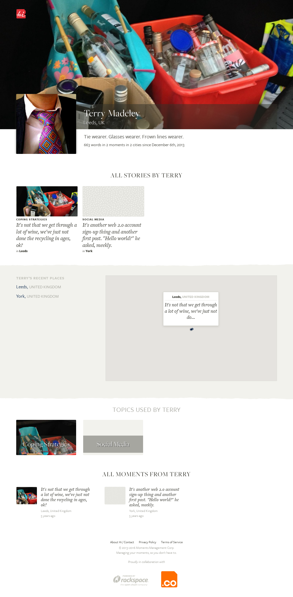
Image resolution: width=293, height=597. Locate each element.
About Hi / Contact (122, 542)
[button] (191, 328)
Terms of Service (172, 542)
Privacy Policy (147, 542)
